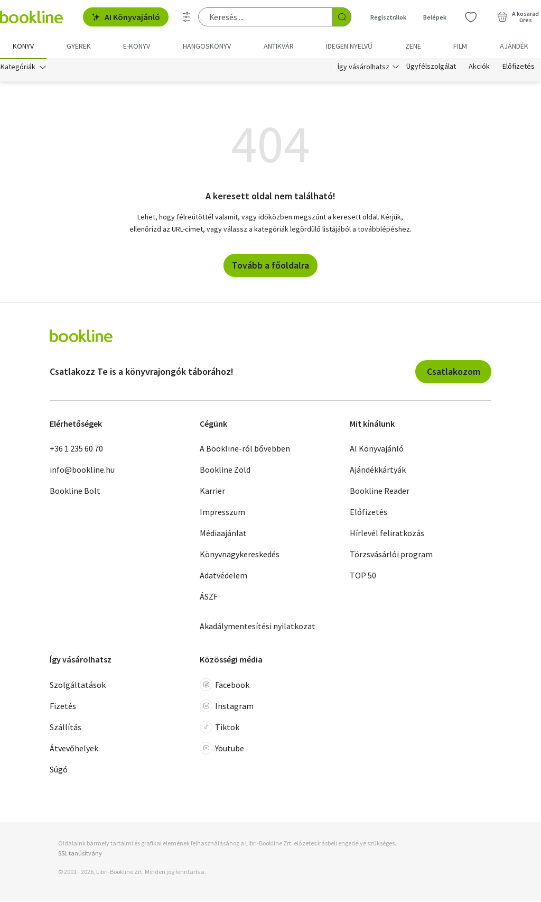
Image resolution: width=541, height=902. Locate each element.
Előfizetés (518, 67)
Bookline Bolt (75, 491)
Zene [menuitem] (413, 46)
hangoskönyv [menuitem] (207, 46)
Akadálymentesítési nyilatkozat (257, 627)
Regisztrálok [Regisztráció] (388, 17)
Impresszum (222, 513)
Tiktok (219, 728)
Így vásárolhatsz (363, 67)
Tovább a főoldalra (270, 266)
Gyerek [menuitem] (79, 46)
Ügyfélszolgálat (431, 67)
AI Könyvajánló (125, 17)
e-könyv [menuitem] (136, 46)
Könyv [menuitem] (23, 46)
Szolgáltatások (78, 685)
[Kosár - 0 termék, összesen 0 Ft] (518, 17)
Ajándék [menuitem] (514, 46)
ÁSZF (209, 597)
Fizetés (63, 707)
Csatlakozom (453, 372)
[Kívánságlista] (470, 17)
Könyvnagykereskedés (239, 555)
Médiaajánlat (223, 534)
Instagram (227, 707)
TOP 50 (363, 576)
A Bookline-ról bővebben (245, 449)
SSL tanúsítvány (80, 854)
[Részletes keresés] (186, 16)
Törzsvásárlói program (391, 555)
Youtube (222, 749)
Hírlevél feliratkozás (387, 534)
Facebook (224, 685)
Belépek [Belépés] (434, 17)
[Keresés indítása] (341, 16)
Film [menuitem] (460, 46)
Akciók (479, 67)
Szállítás (65, 728)
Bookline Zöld (225, 470)
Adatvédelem (223, 576)
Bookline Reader (379, 491)
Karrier (212, 491)
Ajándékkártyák (378, 470)
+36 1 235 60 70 (76, 449)
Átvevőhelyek (74, 749)
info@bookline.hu (82, 470)
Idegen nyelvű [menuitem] (349, 46)
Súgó (59, 770)
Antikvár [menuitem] (279, 46)
